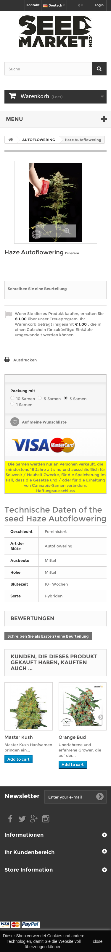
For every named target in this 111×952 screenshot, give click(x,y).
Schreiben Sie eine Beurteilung (37, 288)
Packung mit (23, 390)
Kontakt (33, 5)
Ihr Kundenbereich (29, 852)
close (98, 941)
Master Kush (18, 737)
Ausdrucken (25, 360)
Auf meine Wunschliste (44, 422)
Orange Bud (72, 737)
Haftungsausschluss (55, 490)
